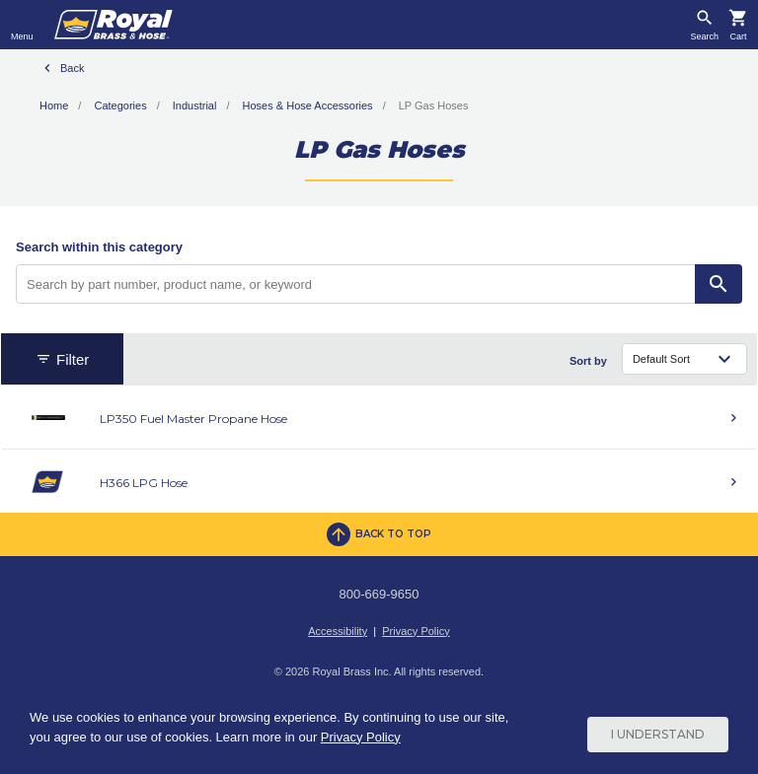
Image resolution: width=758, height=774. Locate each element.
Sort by (588, 361)
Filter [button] (62, 359)
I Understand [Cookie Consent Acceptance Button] (658, 734)
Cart (737, 37)
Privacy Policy (415, 631)
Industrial (195, 105)
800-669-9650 (379, 594)
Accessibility (337, 631)
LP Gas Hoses (434, 105)
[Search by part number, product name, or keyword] (356, 284)
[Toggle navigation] (22, 24)
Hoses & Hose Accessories (308, 105)
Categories (120, 105)
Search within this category (99, 247)
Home (53, 105)
